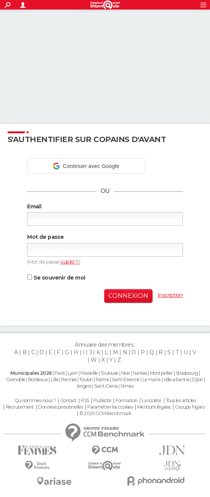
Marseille (89, 373)
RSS (85, 400)
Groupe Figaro (190, 407)
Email (34, 206)
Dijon (197, 379)
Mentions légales (154, 407)
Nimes (126, 386)
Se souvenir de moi (56, 277)
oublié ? (69, 262)
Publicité (102, 400)
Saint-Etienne (126, 379)
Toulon (86, 379)
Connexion (128, 295)
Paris (59, 373)
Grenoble (16, 379)
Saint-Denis (106, 386)
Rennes (69, 379)
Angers (84, 386)
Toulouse (110, 373)
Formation (126, 400)
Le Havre (152, 379)
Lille (54, 379)
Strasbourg (187, 373)
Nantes (140, 373)
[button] (86, 166)
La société (151, 400)
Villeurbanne (176, 379)
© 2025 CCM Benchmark (105, 413)
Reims (102, 379)
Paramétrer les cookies (110, 407)
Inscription (170, 295)
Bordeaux (38, 379)
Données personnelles (60, 407)
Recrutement (20, 407)
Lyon (72, 373)
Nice (125, 373)
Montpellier (161, 373)
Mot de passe (45, 236)
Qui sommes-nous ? (35, 400)
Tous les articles (181, 400)
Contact (68, 400)
